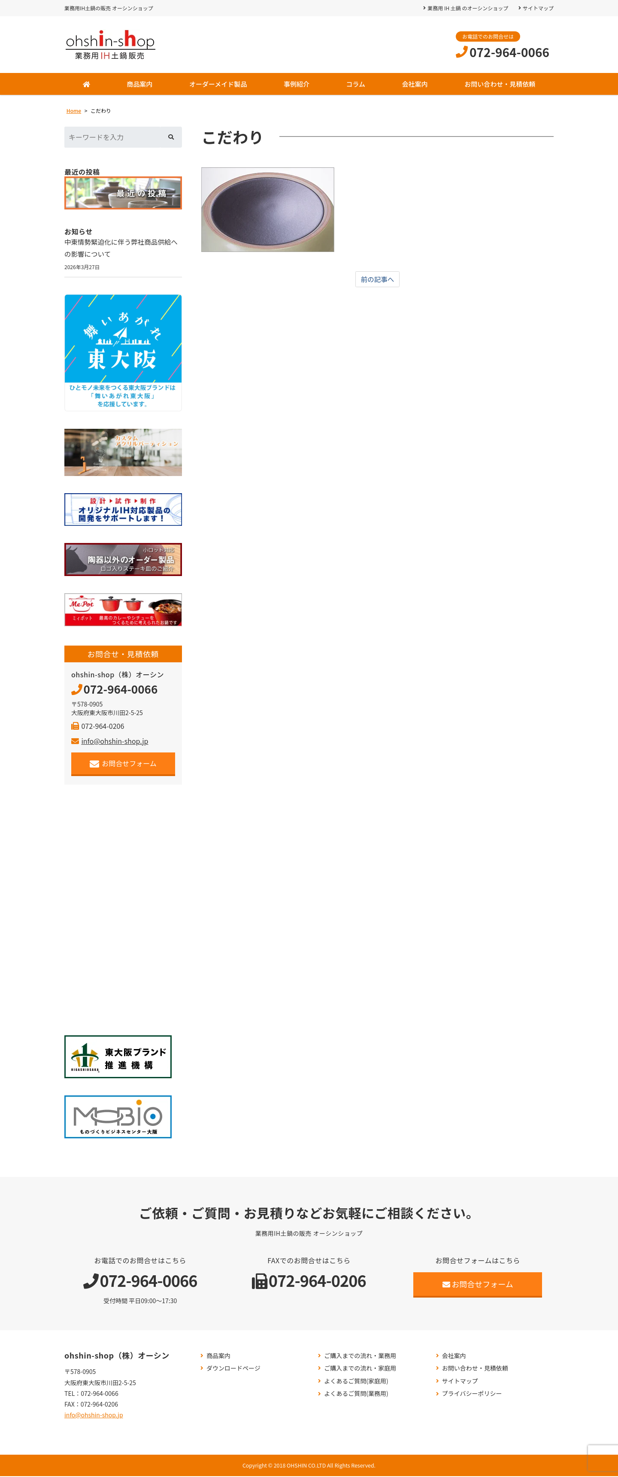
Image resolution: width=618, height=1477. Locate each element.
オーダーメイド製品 (218, 83)
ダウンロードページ (233, 1369)
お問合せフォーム (123, 764)
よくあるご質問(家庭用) (356, 1382)
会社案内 (415, 83)
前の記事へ (377, 279)
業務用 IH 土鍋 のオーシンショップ (467, 8)
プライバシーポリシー (472, 1394)
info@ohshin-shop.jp (109, 742)
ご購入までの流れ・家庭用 (360, 1369)
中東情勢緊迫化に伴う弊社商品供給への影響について (122, 248)
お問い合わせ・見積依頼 (499, 83)
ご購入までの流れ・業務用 (360, 1356)
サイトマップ (538, 8)
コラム (355, 83)
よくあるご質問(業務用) (356, 1394)
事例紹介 (296, 83)
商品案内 (139, 83)
